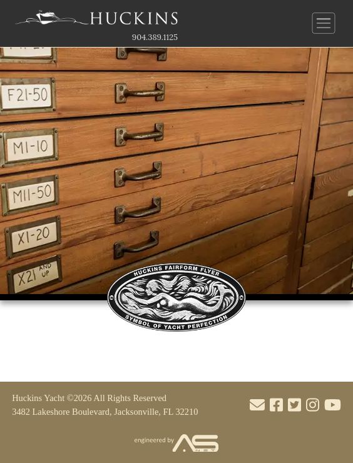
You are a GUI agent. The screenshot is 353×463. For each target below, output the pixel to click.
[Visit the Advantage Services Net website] (176, 444)
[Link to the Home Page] (96, 20)
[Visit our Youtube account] (332, 405)
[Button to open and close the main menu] (323, 23)
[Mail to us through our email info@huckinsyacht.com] (257, 405)
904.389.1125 (155, 37)
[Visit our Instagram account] (312, 405)
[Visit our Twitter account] (294, 405)
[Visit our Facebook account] (276, 405)
